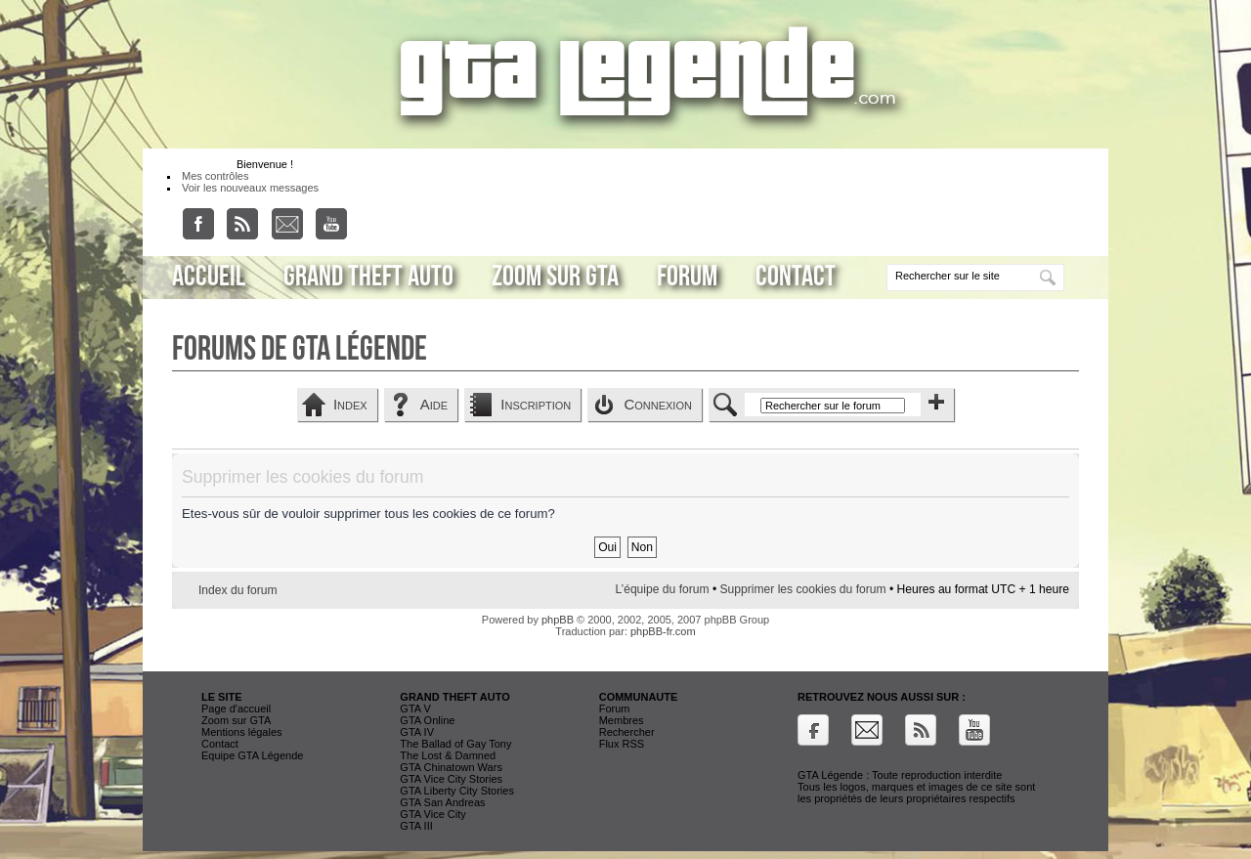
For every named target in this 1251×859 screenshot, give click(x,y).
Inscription (535, 404)
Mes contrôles (215, 176)
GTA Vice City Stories (451, 779)
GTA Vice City (432, 814)
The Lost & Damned (448, 755)
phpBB (557, 619)
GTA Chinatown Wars (451, 767)
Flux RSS (621, 744)
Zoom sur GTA (555, 276)
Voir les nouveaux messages (250, 187)
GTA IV (417, 732)
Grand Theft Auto (368, 276)
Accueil (208, 276)
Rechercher (627, 732)
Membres (621, 720)
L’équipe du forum (662, 589)
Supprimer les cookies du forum (803, 589)
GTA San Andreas (442, 802)
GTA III (416, 826)
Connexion (658, 404)
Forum (687, 276)
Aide (434, 404)
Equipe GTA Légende (252, 755)
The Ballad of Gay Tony (455, 744)
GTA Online (427, 720)
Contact (795, 276)
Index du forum (238, 590)
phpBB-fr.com (663, 631)
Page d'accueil (236, 708)
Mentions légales (241, 732)
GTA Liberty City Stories (457, 790)
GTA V (415, 708)
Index (350, 404)
